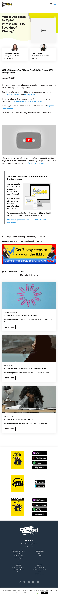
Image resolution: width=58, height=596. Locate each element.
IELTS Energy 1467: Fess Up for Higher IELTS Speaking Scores (26, 373)
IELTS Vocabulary (10, 368)
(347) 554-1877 (29, 546)
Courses (39, 572)
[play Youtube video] (29, 140)
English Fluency (18, 555)
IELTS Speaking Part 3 (11, 94)
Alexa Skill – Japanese (18, 567)
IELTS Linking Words (25, 315)
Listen (18, 565)
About (39, 565)
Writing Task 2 (30, 94)
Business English (18, 558)
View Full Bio (8, 59)
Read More (9, 327)
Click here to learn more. (36, 163)
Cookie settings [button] (33, 593)
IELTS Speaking (36, 368)
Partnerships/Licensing (39, 569)
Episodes (39, 553)
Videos (18, 560)
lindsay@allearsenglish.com (29, 544)
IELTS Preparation (40, 574)
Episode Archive (18, 553)
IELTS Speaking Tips (14, 70)
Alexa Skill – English (18, 569)
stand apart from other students (28, 101)
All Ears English (18, 551)
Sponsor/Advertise (40, 567)
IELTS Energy (39, 551)
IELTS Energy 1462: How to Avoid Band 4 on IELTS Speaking (25, 423)
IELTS (4, 70)
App (18, 572)
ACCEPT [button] (44, 593)
